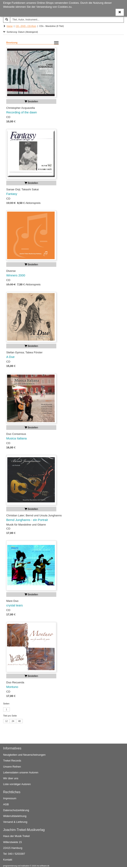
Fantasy (11, 194)
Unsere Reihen (12, 766)
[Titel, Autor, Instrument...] (67, 19)
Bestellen (31, 101)
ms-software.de (42, 866)
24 (13, 721)
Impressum (9, 798)
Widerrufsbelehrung (14, 816)
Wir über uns (10, 778)
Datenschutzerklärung (16, 810)
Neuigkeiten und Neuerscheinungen (24, 754)
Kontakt (7, 859)
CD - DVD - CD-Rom (26, 26)
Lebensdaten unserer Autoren (20, 772)
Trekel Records (12, 760)
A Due (10, 357)
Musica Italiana (16, 438)
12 (6, 721)
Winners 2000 (15, 275)
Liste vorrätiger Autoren (17, 784)
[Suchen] (6, 19)
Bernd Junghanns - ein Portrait (27, 520)
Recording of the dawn (21, 112)
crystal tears (14, 605)
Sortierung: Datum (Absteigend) (20, 32)
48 (19, 721)
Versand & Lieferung (15, 821)
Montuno (12, 687)
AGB (6, 804)
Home (10, 26)
